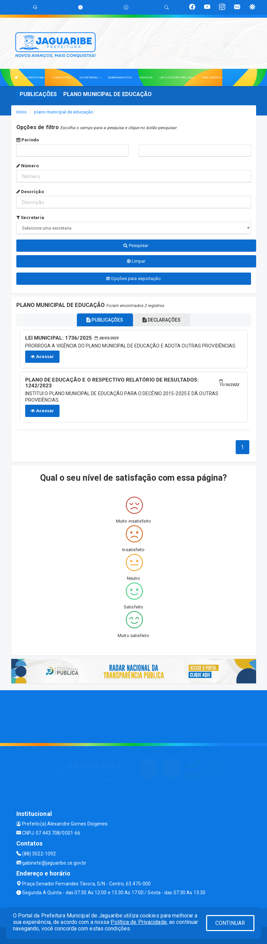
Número (27, 165)
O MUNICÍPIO (62, 77)
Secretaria (30, 217)
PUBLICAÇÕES (212, 77)
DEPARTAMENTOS (120, 77)
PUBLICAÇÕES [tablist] (104, 320)
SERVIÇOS (146, 77)
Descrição (30, 191)
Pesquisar (135, 245)
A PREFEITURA (35, 77)
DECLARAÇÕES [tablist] (162, 320)
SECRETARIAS (90, 77)
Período (27, 139)
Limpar (136, 261)
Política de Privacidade (138, 922)
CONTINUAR (230, 923)
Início (21, 111)
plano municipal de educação (63, 111)
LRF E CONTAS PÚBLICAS (178, 77)
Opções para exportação (133, 278)
